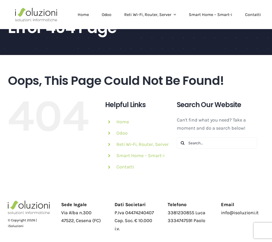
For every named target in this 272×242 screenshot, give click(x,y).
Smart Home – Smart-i (140, 155)
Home (122, 122)
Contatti (125, 167)
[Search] (182, 142)
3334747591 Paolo (186, 220)
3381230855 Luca (186, 213)
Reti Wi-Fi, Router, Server (142, 144)
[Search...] (217, 142)
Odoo (122, 133)
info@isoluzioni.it (240, 213)
